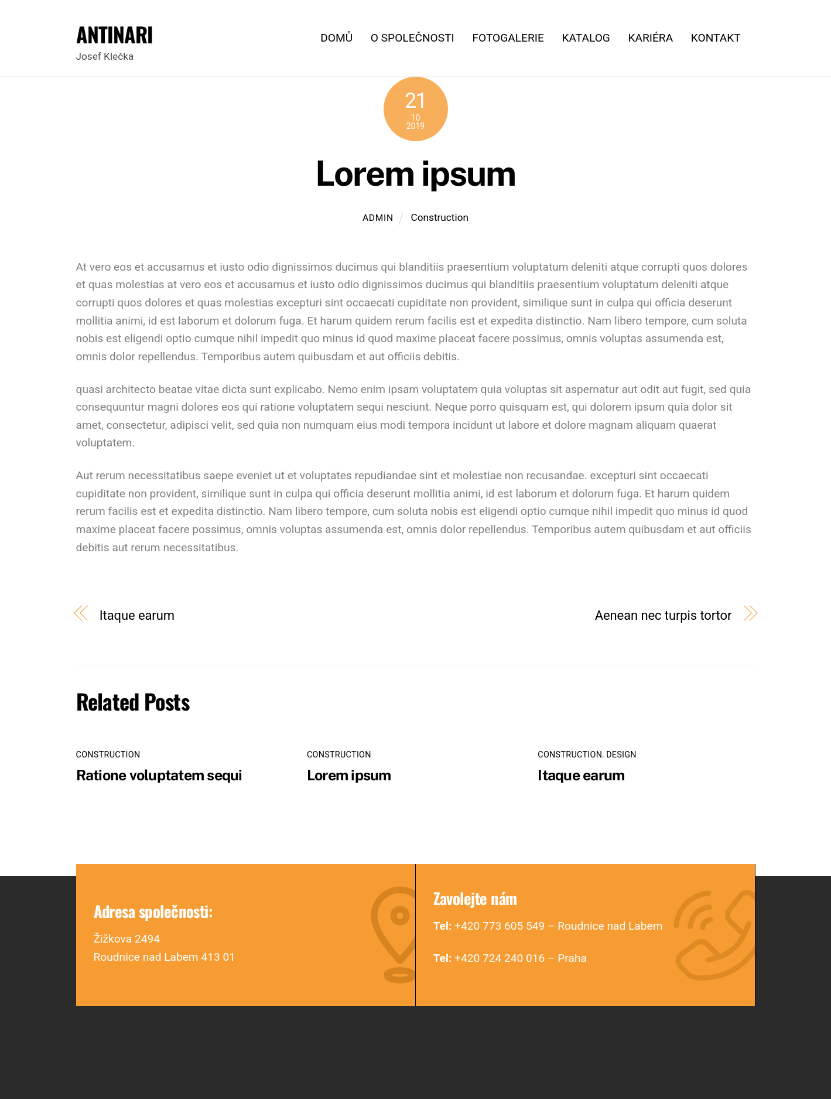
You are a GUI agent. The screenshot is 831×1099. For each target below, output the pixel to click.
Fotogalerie (507, 38)
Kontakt (716, 38)
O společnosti (412, 38)
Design (621, 755)
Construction (439, 217)
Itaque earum (137, 615)
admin (378, 218)
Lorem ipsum (415, 173)
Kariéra (650, 38)
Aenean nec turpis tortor (663, 615)
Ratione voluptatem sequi (159, 775)
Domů (336, 38)
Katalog (586, 38)
